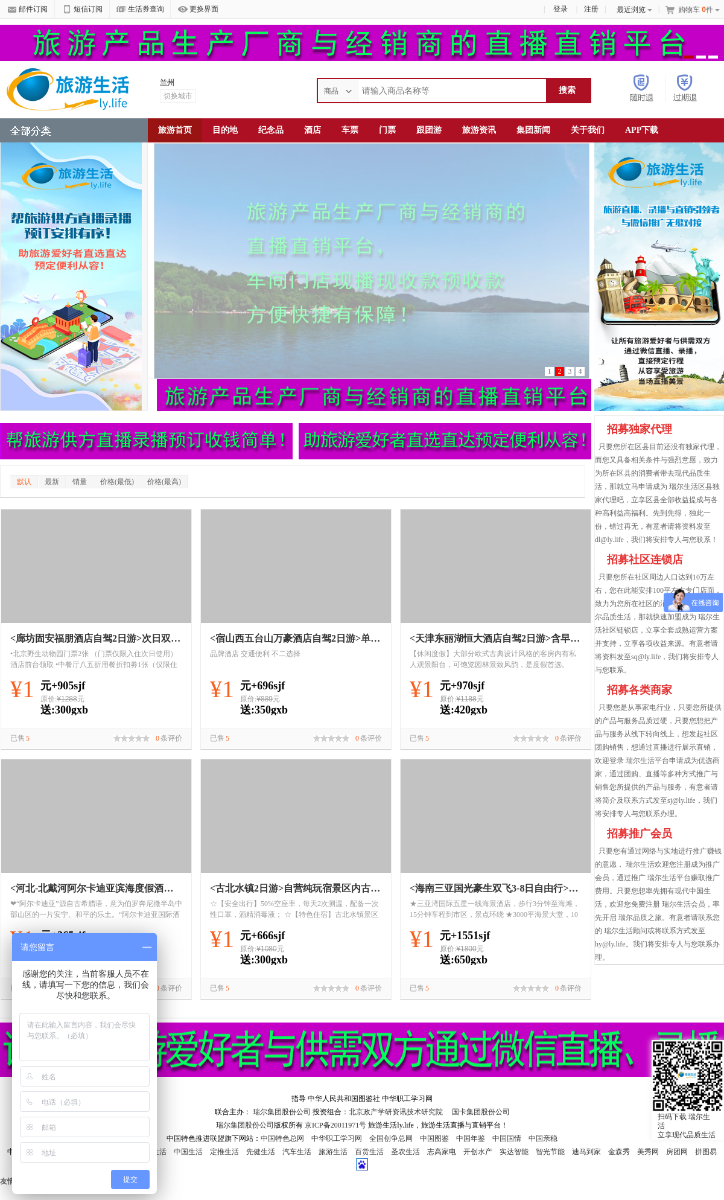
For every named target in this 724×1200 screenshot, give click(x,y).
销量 (79, 481)
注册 (591, 9)
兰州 (167, 82)
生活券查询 (140, 9)
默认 (24, 481)
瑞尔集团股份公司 (282, 1112)
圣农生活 (405, 1151)
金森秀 (619, 1151)
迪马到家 (586, 1151)
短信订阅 (82, 9)
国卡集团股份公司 (480, 1112)
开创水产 (477, 1151)
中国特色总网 (282, 1138)
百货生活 (369, 1151)
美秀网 (648, 1151)
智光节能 (550, 1151)
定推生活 (224, 1151)
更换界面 (198, 9)
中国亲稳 (543, 1138)
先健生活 (260, 1151)
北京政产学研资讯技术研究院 (396, 1112)
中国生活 (188, 1151)
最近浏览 (634, 9)
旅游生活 (333, 1151)
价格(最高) (164, 481)
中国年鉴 (470, 1138)
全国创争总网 (391, 1138)
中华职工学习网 (336, 1138)
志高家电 (441, 1151)
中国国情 (506, 1138)
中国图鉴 (434, 1138)
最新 (52, 481)
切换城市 (178, 96)
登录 (560, 9)
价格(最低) (117, 481)
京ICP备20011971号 (336, 1125)
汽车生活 (296, 1151)
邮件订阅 (27, 9)
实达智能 (514, 1151)
